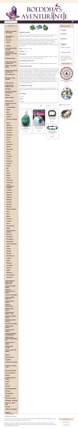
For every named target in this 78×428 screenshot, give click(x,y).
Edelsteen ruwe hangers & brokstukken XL (11, 338)
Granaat (8, 159)
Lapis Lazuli (9, 182)
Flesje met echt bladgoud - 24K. (9, 86)
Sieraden (7, 391)
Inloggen (63, 44)
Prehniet (8, 221)
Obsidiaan (9, 207)
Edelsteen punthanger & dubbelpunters (11, 334)
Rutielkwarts (9, 241)
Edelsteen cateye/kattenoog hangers (10, 291)
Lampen (7, 381)
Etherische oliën (9, 357)
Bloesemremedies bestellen (10, 78)
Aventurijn (9, 130)
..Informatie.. (8, 40)
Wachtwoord (64, 38)
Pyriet (8, 223)
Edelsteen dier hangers (11, 295)
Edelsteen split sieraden (9, 346)
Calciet (8, 140)
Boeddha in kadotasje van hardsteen (11, 92)
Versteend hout (10, 275)
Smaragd (8, 253)
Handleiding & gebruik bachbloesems (11, 71)
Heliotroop (9, 161)
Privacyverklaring (10, 418)
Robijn (8, 228)
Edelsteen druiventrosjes (9, 305)
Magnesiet (9, 195)
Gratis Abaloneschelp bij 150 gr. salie (10, 62)
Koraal (8, 173)
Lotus (6, 384)
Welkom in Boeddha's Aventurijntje (11, 32)
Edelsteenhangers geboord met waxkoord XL (10, 282)
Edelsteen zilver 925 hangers (10, 350)
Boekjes (7, 95)
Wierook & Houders (10, 398)
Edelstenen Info (9, 101)
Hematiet (8, 163)
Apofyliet (8, 125)
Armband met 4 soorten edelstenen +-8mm (52, 133)
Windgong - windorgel (11, 400)
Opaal (7, 214)
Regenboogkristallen (10, 389)
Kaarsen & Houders (10, 373)
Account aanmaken (66, 63)
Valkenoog (9, 272)
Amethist (8, 117)
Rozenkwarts (9, 239)
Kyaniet (8, 178)
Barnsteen (9, 132)
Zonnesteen (9, 277)
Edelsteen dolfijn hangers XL (9, 298)
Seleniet (8, 249)
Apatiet (8, 123)
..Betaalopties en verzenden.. (9, 37)
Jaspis (7, 171)
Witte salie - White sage (10, 403)
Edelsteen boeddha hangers (10, 286)
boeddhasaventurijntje (65, 105)
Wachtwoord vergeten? (66, 47)
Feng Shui (8, 360)
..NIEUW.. (8, 46)
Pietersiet (9, 219)
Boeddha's (8, 89)
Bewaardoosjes (9, 83)
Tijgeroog (9, 263)
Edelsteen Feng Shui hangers (10, 316)
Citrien (8, 151)
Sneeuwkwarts (10, 256)
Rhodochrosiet (10, 226)
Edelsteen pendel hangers (9, 330)
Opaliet (8, 216)
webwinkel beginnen (43, 425)
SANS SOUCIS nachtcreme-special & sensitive (11, 53)
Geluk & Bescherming (11, 362)
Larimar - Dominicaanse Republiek (10, 186)
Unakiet (8, 270)
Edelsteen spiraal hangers (9, 343)
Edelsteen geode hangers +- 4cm (9, 313)
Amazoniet (9, 114)
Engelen (7, 355)
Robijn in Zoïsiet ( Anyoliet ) (11, 231)
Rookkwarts (9, 237)
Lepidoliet (9, 190)
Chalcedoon (9, 144)
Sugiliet (8, 261)
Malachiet (9, 200)
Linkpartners (8, 420)
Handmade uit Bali (10, 58)
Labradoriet (9, 180)
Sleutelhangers (9, 393)
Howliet (8, 166)
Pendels (7, 386)
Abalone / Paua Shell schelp (10, 66)
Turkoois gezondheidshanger (25, 128)
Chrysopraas (9, 149)
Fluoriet (8, 154)
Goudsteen (9, 156)
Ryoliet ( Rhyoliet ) (11, 244)
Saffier (8, 246)
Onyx (7, 211)
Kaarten (7, 375)
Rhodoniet (9, 234)
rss (38, 425)
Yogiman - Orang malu (11, 409)
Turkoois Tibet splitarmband (52, 118)
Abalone (8, 110)
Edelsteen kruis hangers (9, 326)
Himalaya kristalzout (10, 370)
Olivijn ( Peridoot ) (11, 209)
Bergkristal (9, 135)
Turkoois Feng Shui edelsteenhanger (38, 127)
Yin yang (7, 407)
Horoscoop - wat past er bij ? (10, 366)
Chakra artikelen (9, 97)
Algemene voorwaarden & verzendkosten (9, 414)
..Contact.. (8, 42)
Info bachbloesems (10, 74)
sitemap (36, 425)
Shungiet (8, 251)
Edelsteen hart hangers (11, 324)
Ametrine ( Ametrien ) (11, 119)
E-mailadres (64, 33)
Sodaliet (8, 258)
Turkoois (8, 268)
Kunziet (8, 175)
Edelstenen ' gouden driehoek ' (10, 320)
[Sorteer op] (48, 106)
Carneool (8, 142)
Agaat (7, 112)
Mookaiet (9, 202)
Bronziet (8, 137)
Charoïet (8, 147)
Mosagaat (9, 204)
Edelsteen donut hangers (9, 301)
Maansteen (9, 192)
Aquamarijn (9, 128)
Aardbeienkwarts (10, 107)
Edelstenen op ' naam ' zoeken (10, 104)
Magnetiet (9, 197)
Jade (7, 168)
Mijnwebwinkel (54, 425)
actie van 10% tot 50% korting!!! (11, 49)
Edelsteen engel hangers (9, 309)
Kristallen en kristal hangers (10, 378)
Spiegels (7, 396)
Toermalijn (9, 265)
